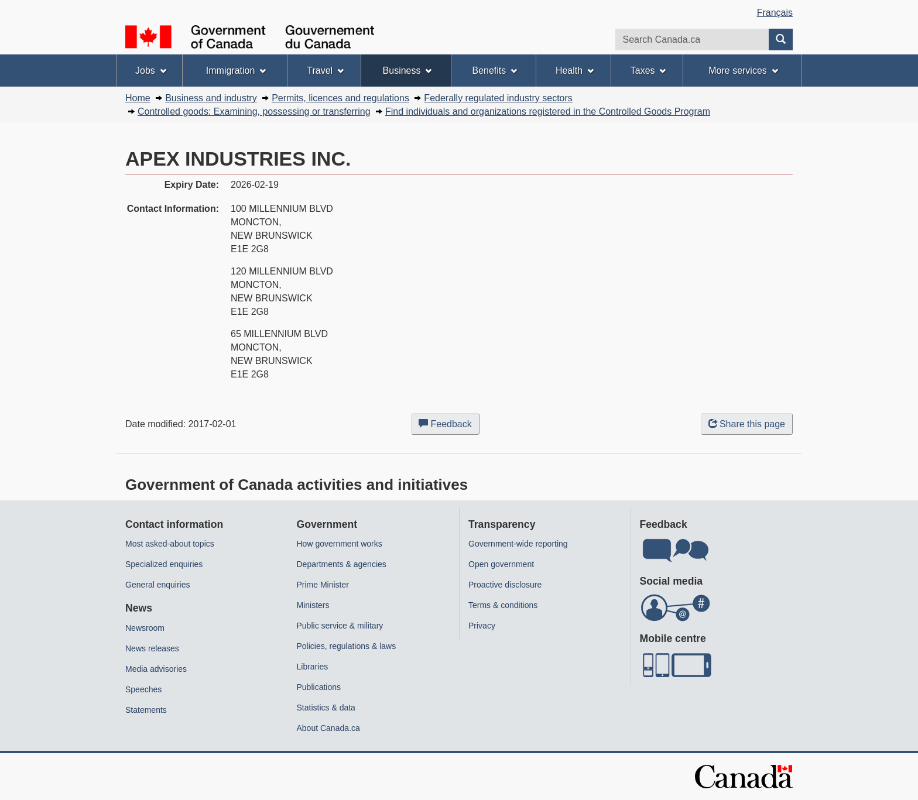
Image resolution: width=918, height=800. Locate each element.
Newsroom (145, 628)
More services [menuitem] (742, 70)
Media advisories (156, 669)
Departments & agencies (341, 564)
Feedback (449, 426)
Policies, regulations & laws (346, 646)
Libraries (312, 666)
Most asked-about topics (169, 543)
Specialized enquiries (164, 564)
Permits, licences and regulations (340, 98)
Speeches (143, 689)
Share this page (746, 424)
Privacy (481, 625)
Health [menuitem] (575, 70)
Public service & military (340, 625)
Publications (319, 687)
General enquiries (157, 584)
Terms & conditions (502, 605)
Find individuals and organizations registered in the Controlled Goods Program (547, 111)
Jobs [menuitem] (150, 70)
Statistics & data (326, 707)
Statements (146, 710)
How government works (339, 543)
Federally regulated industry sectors (498, 98)
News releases (152, 648)
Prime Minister (323, 584)
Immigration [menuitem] (236, 70)
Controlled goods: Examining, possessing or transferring (254, 111)
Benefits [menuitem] (495, 70)
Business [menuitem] (407, 70)
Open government (501, 564)
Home (137, 98)
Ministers (313, 605)
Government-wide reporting (518, 543)
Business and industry (211, 98)
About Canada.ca (328, 728)
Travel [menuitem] (325, 70)
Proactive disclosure (505, 584)
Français (775, 13)
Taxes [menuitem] (648, 70)
